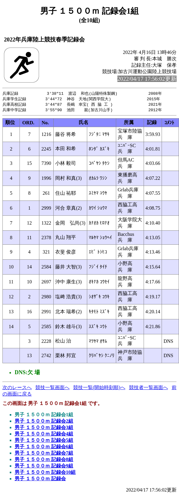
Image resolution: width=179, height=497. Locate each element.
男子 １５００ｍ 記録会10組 (45, 473)
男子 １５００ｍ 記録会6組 (44, 447)
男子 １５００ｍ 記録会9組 (44, 467)
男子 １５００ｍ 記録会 (40, 479)
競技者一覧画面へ (148, 388)
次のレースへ (17, 388)
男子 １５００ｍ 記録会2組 (44, 422)
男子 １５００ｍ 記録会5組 (44, 441)
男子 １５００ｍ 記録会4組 (44, 435)
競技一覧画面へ (52, 388)
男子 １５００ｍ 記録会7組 (44, 454)
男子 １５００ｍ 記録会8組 (44, 460)
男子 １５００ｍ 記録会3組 (44, 428)
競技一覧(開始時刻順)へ (99, 388)
